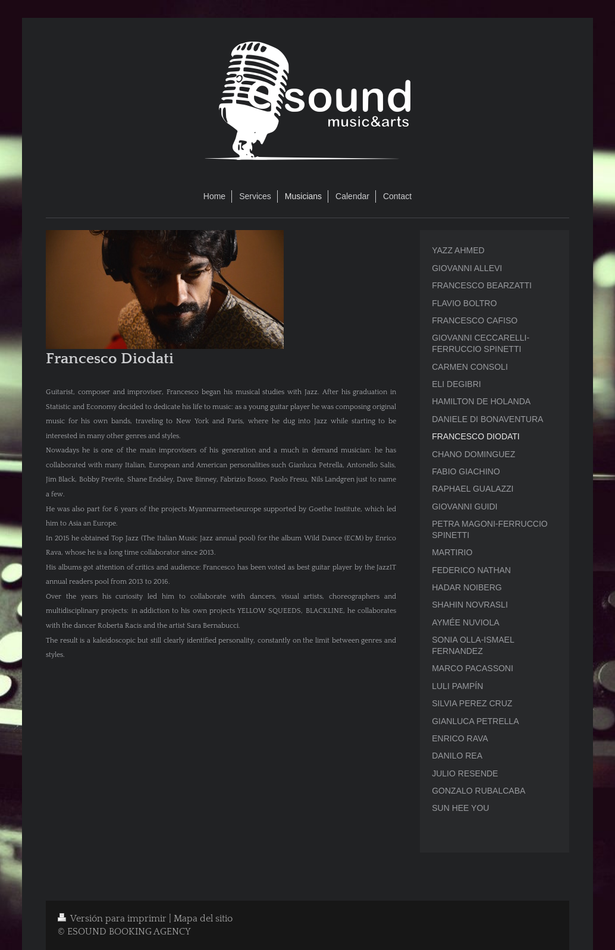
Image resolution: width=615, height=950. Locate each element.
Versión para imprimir (113, 919)
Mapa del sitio (203, 919)
